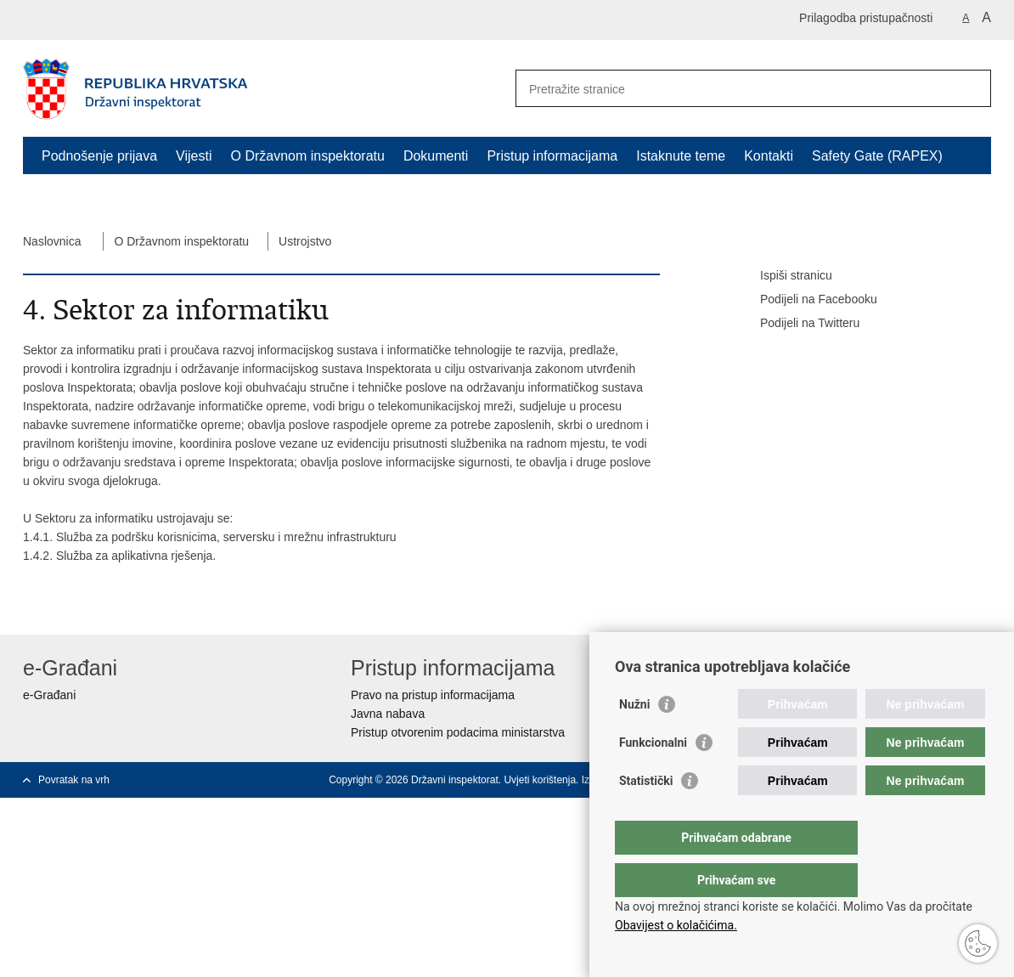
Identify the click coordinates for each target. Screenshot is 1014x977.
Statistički (646, 815)
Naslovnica (52, 241)
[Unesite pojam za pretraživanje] (735, 89)
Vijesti (193, 156)
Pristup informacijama (552, 156)
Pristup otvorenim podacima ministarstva (458, 732)
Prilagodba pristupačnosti (865, 18)
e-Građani (49, 695)
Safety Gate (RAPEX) (877, 156)
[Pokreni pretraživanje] (971, 88)
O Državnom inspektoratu (307, 156)
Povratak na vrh (74, 780)
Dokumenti (435, 156)
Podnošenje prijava (99, 156)
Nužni (634, 738)
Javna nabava (388, 713)
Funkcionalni (653, 776)
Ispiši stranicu (784, 276)
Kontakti (768, 156)
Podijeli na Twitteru (797, 323)
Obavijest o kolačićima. (676, 925)
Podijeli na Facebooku (806, 300)
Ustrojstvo (305, 241)
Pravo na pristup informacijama (433, 695)
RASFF (64, 195)
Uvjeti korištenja (540, 780)
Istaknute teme (680, 156)
